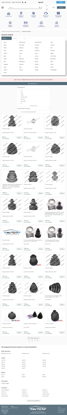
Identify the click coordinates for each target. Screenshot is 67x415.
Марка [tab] (4, 38)
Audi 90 (44, 360)
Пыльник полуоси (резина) (30, 323)
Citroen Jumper (46, 394)
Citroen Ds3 (45, 392)
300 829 (30, 132)
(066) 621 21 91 (4, 406)
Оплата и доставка (62, 409)
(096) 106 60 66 (16, 2)
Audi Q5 (44, 366)
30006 (50, 160)
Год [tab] (24, 38)
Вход (54, 7)
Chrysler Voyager (5, 383)
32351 (50, 271)
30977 (8, 216)
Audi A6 (23, 364)
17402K (26, 244)
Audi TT (23, 368)
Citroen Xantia (25, 396)
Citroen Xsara (46, 396)
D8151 (29, 271)
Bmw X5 (44, 376)
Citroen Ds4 (4, 394)
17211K (47, 216)
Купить (19, 137)
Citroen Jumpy (4, 396)
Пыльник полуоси (26, 31)
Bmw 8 (2, 376)
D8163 (50, 327)
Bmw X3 (24, 376)
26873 (29, 299)
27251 (50, 132)
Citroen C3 (45, 390)
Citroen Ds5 (24, 394)
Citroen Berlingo (5, 390)
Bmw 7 (44, 374)
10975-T (27, 327)
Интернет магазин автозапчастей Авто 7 (11, 31)
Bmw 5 (23, 374)
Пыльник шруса (6, 128)
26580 (29, 188)
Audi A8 (3, 366)
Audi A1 (3, 362)
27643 (8, 244)
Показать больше (33, 338)
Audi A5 (3, 364)
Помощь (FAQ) (61, 412)
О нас (59, 407)
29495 (8, 271)
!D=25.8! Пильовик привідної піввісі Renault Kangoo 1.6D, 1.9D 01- (53, 296)
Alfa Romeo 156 (25, 353)
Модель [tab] (15, 38)
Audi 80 (23, 360)
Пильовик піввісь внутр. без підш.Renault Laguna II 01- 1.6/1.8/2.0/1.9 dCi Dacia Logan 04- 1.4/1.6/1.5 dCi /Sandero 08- (12, 186)
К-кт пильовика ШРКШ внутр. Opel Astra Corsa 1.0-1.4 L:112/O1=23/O (33, 240)
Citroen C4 (3, 392)
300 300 (30, 160)
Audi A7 (44, 364)
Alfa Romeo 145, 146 (6, 353)
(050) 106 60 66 (6, 2)
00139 (6, 188)
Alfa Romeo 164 (46, 353)
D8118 (7, 327)
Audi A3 (23, 362)
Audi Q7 (3, 368)
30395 (50, 188)
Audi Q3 (24, 366)
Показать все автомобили (33, 400)
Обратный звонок (61, 2)
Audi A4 (44, 362)
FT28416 (48, 299)
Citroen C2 (24, 390)
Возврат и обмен (61, 410)
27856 (8, 299)
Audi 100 (3, 360)
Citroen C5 (24, 392)
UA (46, 5)
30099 (29, 216)
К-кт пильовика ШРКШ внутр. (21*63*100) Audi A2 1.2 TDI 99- (52, 240)
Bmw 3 (2, 374)
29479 (8, 132)
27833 (8, 160)
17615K (47, 244)
